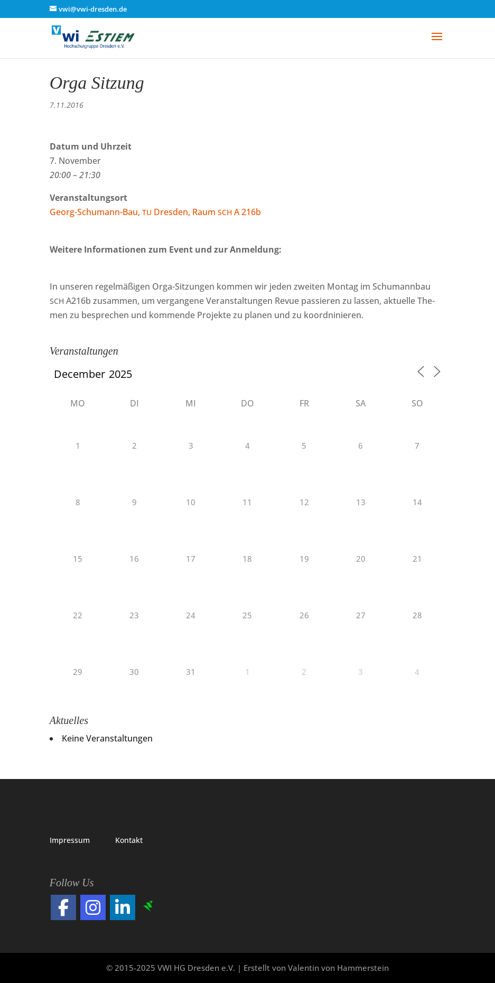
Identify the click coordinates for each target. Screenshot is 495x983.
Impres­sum (70, 840)
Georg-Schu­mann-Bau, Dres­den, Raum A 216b (155, 212)
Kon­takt (129, 840)
